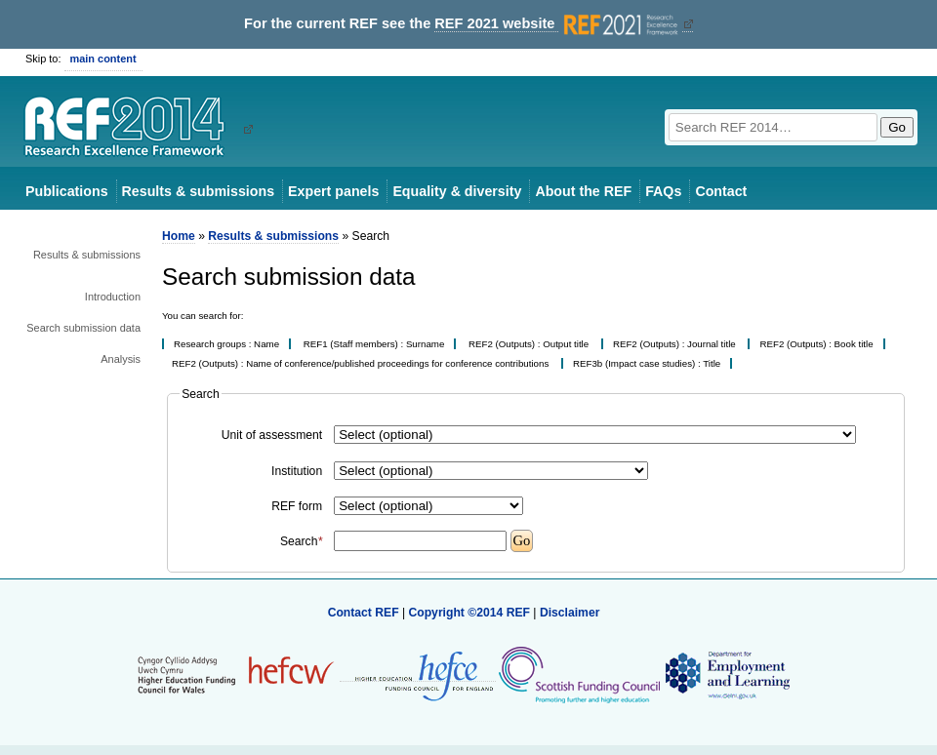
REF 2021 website (557, 24)
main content (103, 58)
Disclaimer (570, 612)
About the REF (583, 191)
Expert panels (333, 191)
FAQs (663, 191)
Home (178, 236)
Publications (66, 191)
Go (897, 127)
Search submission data (83, 328)
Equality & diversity (456, 191)
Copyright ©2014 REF (470, 612)
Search (301, 541)
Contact (721, 191)
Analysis (121, 359)
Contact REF (363, 612)
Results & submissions (198, 191)
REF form (296, 506)
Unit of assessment (272, 435)
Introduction (113, 296)
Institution (296, 471)
